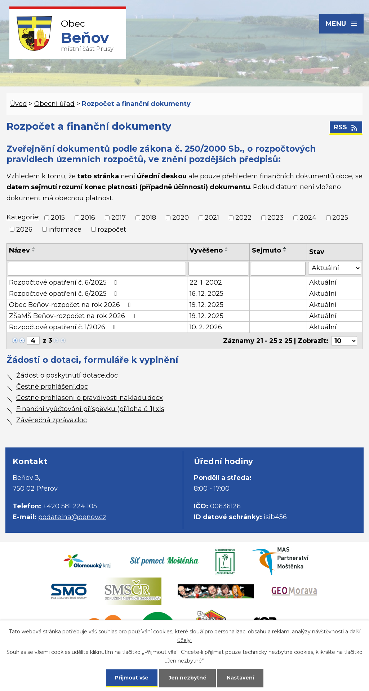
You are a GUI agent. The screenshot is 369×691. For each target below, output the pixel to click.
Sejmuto (266, 250)
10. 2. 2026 (206, 327)
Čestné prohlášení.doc (52, 387)
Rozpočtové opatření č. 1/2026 (64, 327)
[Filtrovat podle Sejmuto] (278, 269)
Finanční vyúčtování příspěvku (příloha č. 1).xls (90, 409)
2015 (58, 218)
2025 (340, 218)
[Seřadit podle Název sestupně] (34, 250)
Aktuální (323, 282)
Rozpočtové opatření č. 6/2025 (64, 282)
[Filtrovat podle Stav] (334, 268)
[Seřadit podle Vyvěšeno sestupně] (227, 250)
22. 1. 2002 (206, 282)
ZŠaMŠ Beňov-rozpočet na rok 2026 (73, 316)
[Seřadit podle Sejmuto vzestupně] (285, 247)
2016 (88, 218)
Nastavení (240, 677)
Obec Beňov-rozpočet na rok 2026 (71, 305)
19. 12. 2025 (206, 305)
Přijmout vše (132, 677)
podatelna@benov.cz (72, 517)
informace (64, 229)
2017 (118, 218)
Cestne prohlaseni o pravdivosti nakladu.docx (89, 398)
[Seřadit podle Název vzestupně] (34, 247)
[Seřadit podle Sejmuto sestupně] (285, 250)
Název (19, 250)
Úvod (18, 104)
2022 (243, 218)
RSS (346, 127)
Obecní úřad (54, 104)
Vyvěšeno (206, 250)
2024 (308, 218)
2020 (180, 218)
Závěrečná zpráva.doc (51, 420)
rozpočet (112, 229)
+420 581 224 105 (70, 506)
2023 (275, 218)
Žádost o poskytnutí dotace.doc (67, 375)
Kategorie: (22, 217)
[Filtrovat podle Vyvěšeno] (218, 269)
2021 (212, 218)
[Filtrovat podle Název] (97, 269)
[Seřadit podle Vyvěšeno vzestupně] (227, 247)
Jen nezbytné (188, 677)
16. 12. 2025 (206, 294)
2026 (24, 229)
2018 (149, 218)
